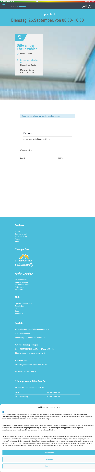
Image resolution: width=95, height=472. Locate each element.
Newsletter (19, 313)
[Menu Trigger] (4, 6)
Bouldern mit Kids (21, 280)
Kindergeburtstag (22, 282)
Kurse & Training (21, 236)
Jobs (17, 311)
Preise (17, 232)
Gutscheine (19, 306)
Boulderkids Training (22, 285)
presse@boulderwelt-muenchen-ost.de (32, 365)
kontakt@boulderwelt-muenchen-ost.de (32, 338)
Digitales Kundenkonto (24, 304)
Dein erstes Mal (21, 234)
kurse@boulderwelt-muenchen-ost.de (31, 353)
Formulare (19, 290)
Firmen (17, 239)
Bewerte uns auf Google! (26, 372)
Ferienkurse (19, 287)
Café (16, 309)
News (17, 241)
